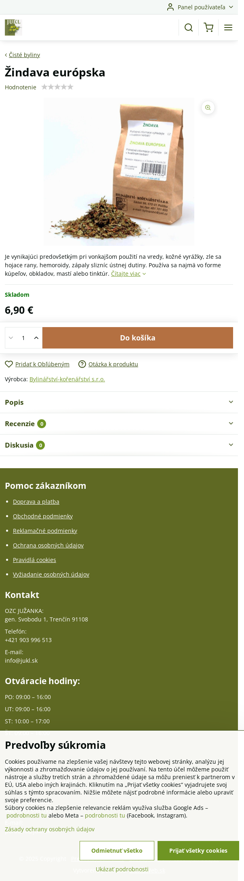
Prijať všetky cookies (198, 853)
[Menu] (228, 27)
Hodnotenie (20, 87)
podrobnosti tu (26, 818)
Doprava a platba (36, 501)
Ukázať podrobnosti (122, 871)
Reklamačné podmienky (45, 531)
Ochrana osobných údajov (48, 545)
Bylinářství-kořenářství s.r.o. (67, 379)
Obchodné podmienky (43, 516)
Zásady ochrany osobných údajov (50, 831)
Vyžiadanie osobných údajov (51, 574)
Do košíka (138, 337)
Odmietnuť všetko (117, 853)
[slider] (57, 87)
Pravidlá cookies (34, 560)
